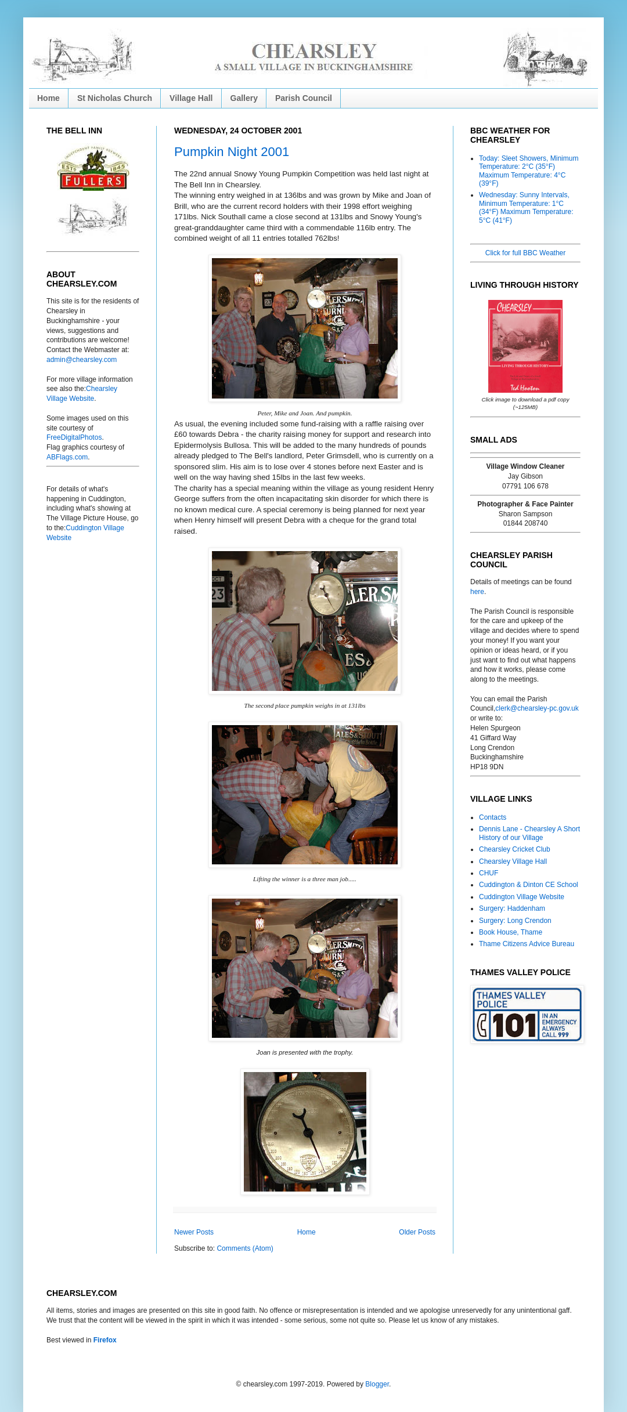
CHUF (488, 873)
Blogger (377, 1384)
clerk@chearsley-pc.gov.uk (536, 708)
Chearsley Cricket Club (514, 849)
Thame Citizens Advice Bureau (526, 944)
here (477, 592)
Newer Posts (194, 1232)
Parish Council (303, 98)
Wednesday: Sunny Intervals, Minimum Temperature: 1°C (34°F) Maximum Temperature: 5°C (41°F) (526, 207)
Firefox (105, 1340)
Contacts (492, 817)
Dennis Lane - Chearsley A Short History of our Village (529, 833)
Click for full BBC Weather (525, 253)
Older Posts (417, 1232)
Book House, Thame (510, 932)
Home (48, 98)
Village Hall (191, 98)
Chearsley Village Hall (513, 861)
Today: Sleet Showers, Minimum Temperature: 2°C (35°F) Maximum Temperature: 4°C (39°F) (528, 170)
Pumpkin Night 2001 (231, 151)
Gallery (244, 98)
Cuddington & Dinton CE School (528, 885)
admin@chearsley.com (81, 360)
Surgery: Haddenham (512, 908)
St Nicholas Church (114, 98)
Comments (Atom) (245, 1248)
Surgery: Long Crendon (515, 921)
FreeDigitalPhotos (74, 437)
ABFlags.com (67, 457)
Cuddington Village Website (521, 897)
